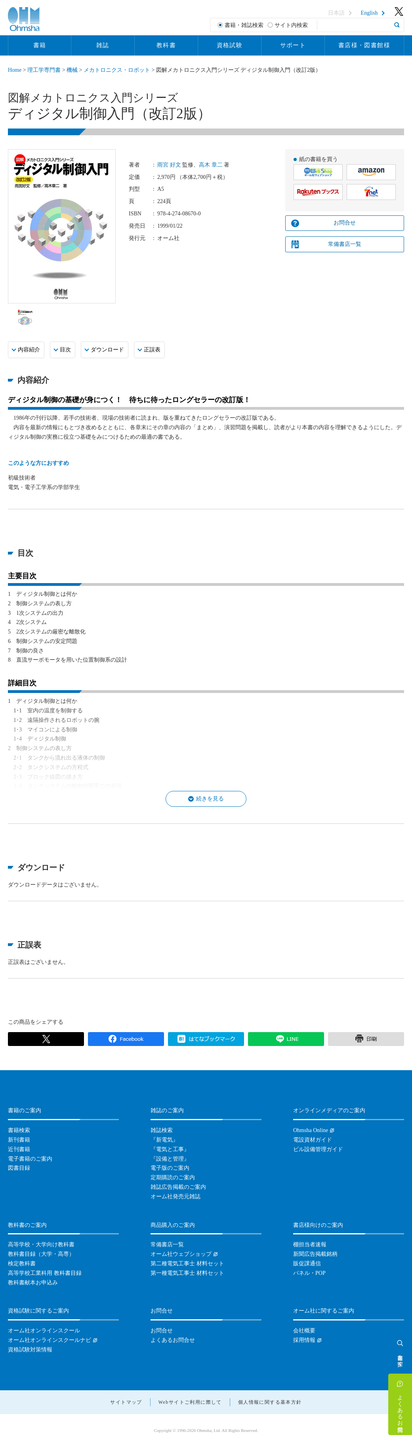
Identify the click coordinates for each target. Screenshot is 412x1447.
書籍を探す (400, 1357)
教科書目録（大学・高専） (41, 1254)
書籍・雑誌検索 (244, 25)
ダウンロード (107, 350)
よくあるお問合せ (400, 1410)
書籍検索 (19, 1130)
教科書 (166, 45)
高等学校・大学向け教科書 (41, 1244)
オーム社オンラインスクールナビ (49, 1340)
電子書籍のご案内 (30, 1159)
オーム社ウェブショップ (181, 1254)
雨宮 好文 (169, 165)
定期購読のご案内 (173, 1177)
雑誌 (102, 45)
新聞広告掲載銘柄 (315, 1254)
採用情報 (304, 1340)
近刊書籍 (19, 1149)
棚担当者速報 (309, 1244)
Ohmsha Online (310, 1130)
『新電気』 (164, 1140)
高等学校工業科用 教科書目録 (45, 1273)
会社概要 (304, 1331)
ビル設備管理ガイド (318, 1149)
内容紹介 (29, 350)
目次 (65, 350)
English (369, 13)
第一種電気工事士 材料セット (187, 1273)
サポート (293, 45)
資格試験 (230, 45)
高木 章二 (211, 165)
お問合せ (345, 223)
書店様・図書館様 (364, 45)
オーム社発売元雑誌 (175, 1196)
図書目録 (19, 1168)
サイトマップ (126, 1402)
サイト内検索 (291, 25)
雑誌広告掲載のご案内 (178, 1187)
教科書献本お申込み (33, 1283)
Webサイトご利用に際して (190, 1402)
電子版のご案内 (170, 1168)
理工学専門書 (44, 70)
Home (14, 70)
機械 (72, 70)
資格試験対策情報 (30, 1350)
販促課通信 (307, 1264)
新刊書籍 (19, 1140)
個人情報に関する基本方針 (270, 1402)
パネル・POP (309, 1273)
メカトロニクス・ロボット (117, 70)
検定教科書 (22, 1264)
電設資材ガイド (312, 1140)
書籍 (39, 45)
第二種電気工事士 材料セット (187, 1264)
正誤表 (152, 350)
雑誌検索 (162, 1130)
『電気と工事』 (170, 1149)
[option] (25, 317)
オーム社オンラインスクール (44, 1331)
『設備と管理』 (170, 1159)
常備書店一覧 (344, 244)
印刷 (366, 1039)
